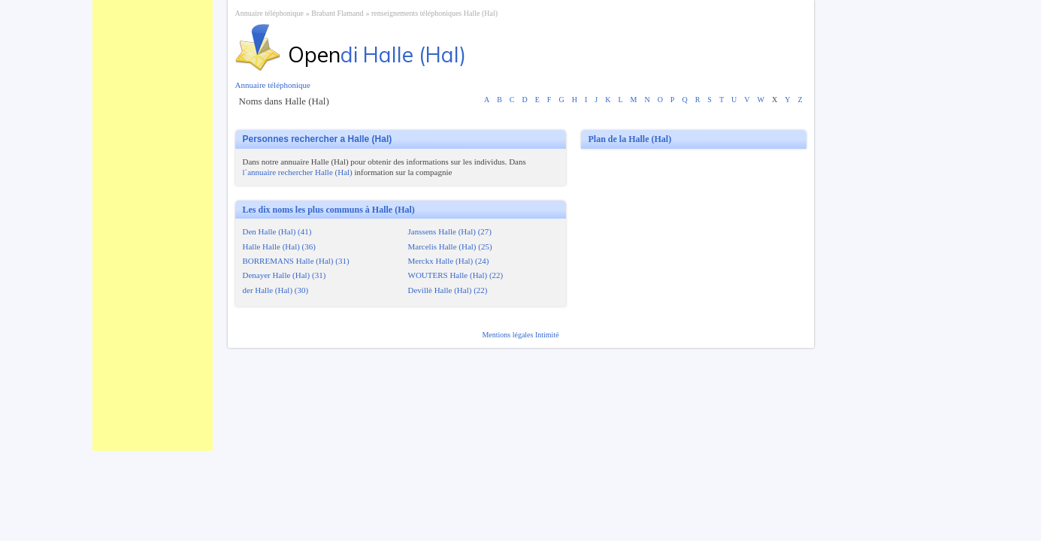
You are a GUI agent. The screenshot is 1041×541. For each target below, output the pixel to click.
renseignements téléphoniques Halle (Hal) (434, 13)
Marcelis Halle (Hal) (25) (450, 246)
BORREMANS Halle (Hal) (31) (296, 260)
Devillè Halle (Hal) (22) (448, 290)
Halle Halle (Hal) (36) (279, 246)
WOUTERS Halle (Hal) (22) (456, 275)
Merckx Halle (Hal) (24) (448, 260)
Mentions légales (508, 335)
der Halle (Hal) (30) (276, 290)
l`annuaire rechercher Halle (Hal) (298, 172)
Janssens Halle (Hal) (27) (450, 231)
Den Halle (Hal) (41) (277, 231)
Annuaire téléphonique (269, 13)
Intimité (547, 335)
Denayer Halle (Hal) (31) (284, 275)
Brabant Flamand (337, 13)
